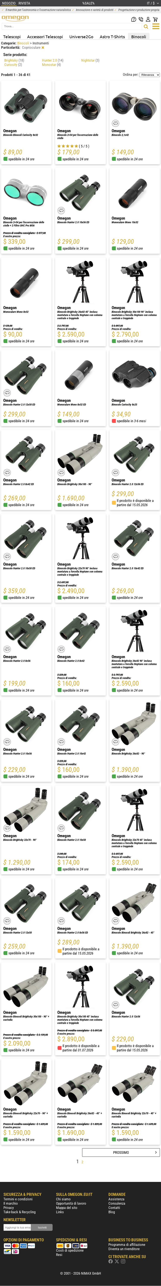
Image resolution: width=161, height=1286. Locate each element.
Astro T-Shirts (112, 36)
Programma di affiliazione (126, 1244)
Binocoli (138, 36)
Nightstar (90, 60)
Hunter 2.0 (52, 60)
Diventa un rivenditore (124, 1249)
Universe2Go (81, 36)
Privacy (8, 1208)
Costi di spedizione (70, 1250)
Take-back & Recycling (19, 1212)
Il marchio (10, 1203)
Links (60, 1212)
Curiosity (13, 64)
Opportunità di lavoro (71, 1203)
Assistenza (116, 1199)
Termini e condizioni (18, 1199)
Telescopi (12, 36)
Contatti (114, 1208)
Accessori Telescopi (45, 36)
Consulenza (116, 1203)
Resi (59, 1255)
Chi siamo (63, 1199)
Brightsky (14, 60)
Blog (111, 1212)
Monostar (51, 64)
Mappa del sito (66, 1208)
